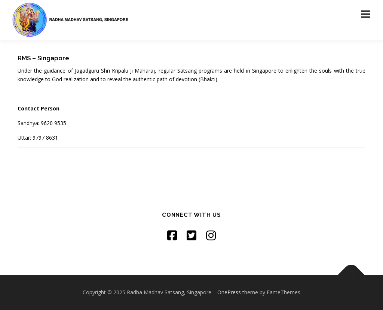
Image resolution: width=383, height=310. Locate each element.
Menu (365, 14)
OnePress (229, 292)
